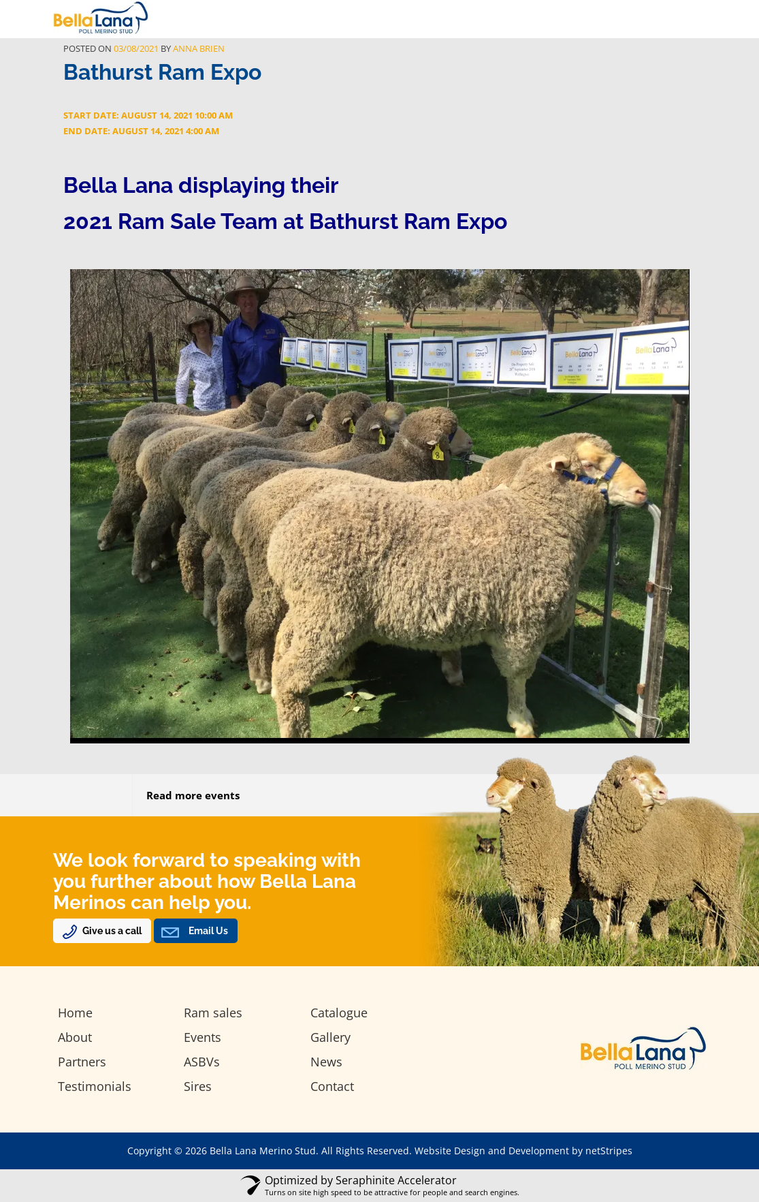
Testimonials (94, 1086)
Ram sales (213, 1012)
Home (75, 1012)
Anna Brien (199, 48)
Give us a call (112, 930)
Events (202, 1037)
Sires (198, 1086)
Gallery (330, 1037)
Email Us (208, 930)
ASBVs (202, 1061)
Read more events (193, 795)
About (75, 1037)
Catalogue (339, 1012)
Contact (332, 1086)
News (326, 1061)
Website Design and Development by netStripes (523, 1150)
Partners (82, 1061)
